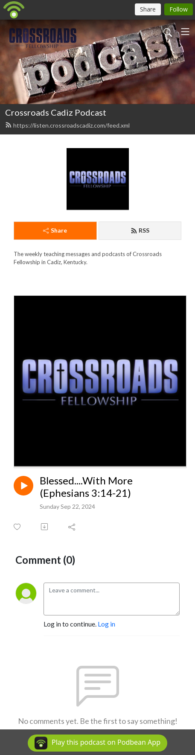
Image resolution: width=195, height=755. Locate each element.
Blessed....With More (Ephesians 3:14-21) (86, 487)
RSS (140, 230)
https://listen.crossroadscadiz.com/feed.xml (67, 125)
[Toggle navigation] (185, 31)
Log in (106, 624)
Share (55, 230)
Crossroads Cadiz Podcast (55, 112)
